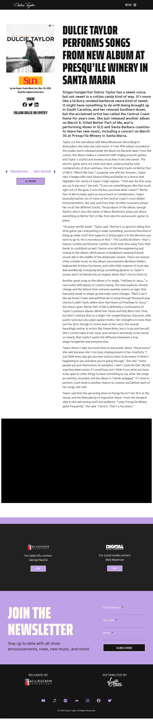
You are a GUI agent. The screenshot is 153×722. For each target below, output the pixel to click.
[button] (25, 104)
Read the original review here (31, 92)
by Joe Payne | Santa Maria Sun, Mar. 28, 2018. (30, 88)
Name (107, 633)
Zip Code (109, 620)
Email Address (112, 607)
